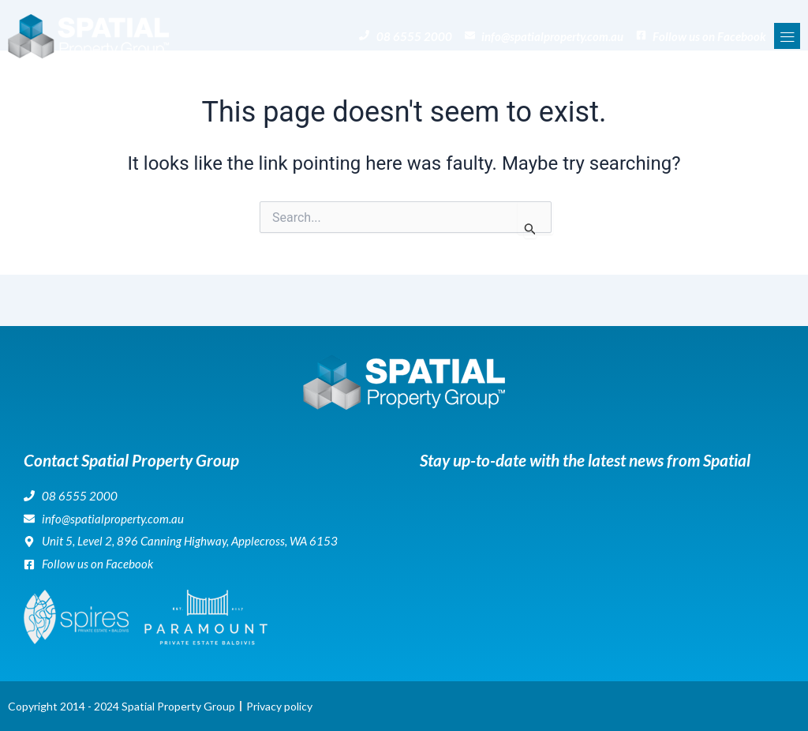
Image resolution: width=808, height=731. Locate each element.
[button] (787, 36)
